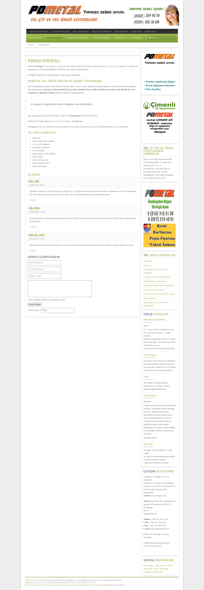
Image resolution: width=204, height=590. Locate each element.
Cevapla (32, 200)
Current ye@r (34, 310)
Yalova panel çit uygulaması (155, 281)
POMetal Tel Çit (31, 580)
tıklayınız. (158, 165)
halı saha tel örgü (44, 585)
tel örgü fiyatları (82, 585)
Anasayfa (31, 44)
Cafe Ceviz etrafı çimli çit (154, 289)
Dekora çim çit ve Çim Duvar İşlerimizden (155, 304)
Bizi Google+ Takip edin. (153, 565)
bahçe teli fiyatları (31, 585)
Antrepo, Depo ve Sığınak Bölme (157, 277)
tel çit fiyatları (93, 585)
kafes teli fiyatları (58, 585)
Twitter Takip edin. (161, 568)
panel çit (67, 585)
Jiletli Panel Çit (149, 298)
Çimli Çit (147, 265)
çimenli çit (147, 261)
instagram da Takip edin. (153, 572)
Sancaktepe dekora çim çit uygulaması (159, 285)
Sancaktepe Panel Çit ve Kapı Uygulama (155, 271)
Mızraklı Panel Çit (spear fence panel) (159, 294)
